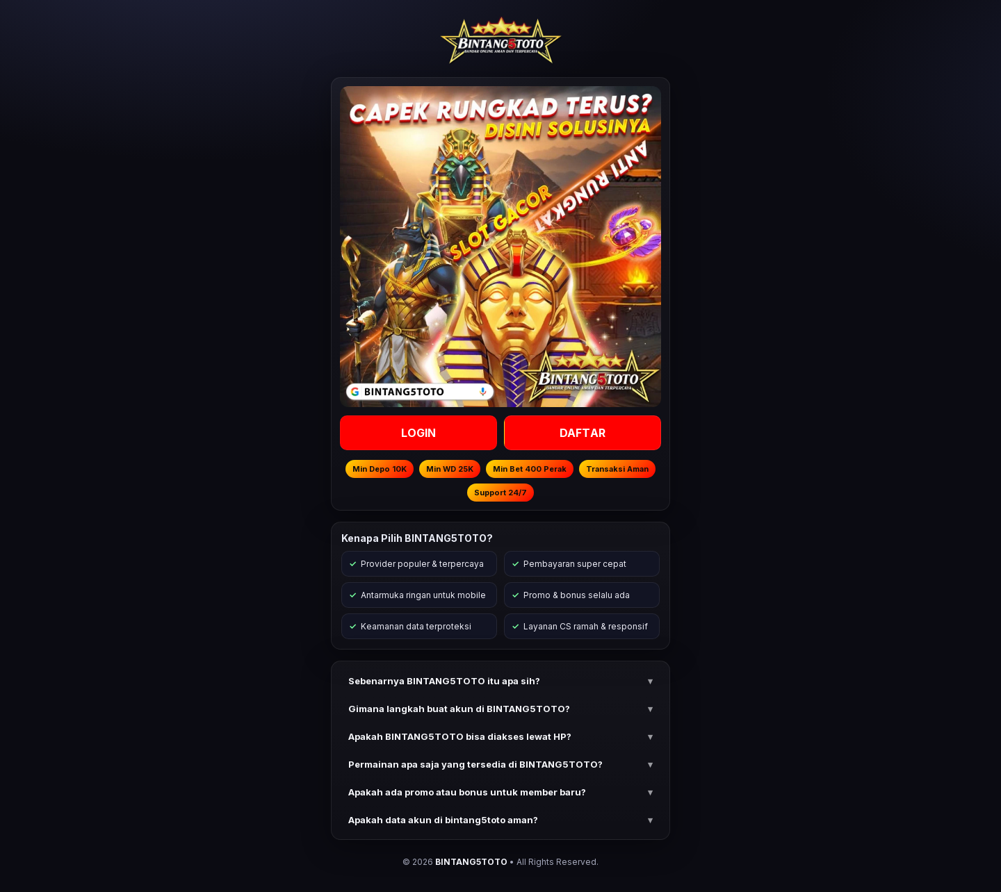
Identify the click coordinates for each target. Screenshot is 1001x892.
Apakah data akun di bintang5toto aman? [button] (443, 819)
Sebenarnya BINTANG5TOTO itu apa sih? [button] (444, 680)
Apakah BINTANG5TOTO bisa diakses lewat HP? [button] (459, 736)
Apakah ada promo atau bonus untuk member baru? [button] (467, 792)
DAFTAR (582, 433)
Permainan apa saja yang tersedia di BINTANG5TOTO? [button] (475, 764)
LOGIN (419, 433)
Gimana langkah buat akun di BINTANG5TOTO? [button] (459, 708)
